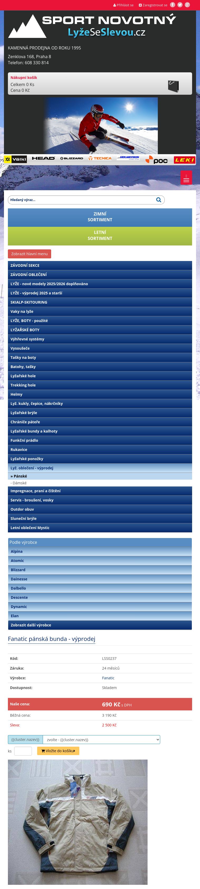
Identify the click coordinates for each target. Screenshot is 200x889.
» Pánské (19, 476)
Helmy (16, 394)
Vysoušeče (20, 348)
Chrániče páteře (25, 421)
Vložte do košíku (58, 750)
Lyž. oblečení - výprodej (32, 467)
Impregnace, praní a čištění (36, 490)
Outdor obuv (22, 509)
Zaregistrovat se (153, 5)
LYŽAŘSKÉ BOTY (25, 329)
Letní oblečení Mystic (30, 527)
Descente (19, 597)
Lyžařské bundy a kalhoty (34, 431)
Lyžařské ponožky (27, 458)
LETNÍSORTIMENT (100, 235)
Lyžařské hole (23, 375)
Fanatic (108, 677)
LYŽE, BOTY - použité (29, 320)
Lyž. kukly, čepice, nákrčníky (37, 403)
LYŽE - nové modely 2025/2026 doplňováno (49, 283)
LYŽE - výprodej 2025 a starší (36, 292)
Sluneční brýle (24, 518)
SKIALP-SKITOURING (29, 302)
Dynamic (19, 606)
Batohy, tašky (23, 366)
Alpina (17, 551)
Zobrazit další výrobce (31, 624)
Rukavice (19, 449)
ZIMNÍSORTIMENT (100, 217)
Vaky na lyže (22, 311)
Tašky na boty (23, 357)
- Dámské (19, 482)
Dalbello (18, 588)
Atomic (17, 560)
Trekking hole (23, 385)
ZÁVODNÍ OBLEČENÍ (29, 274)
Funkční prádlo (24, 440)
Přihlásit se (123, 5)
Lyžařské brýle (24, 412)
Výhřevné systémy (27, 338)
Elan (15, 615)
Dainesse (19, 578)
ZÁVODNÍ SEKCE (25, 265)
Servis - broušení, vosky (32, 500)
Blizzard (18, 569)
